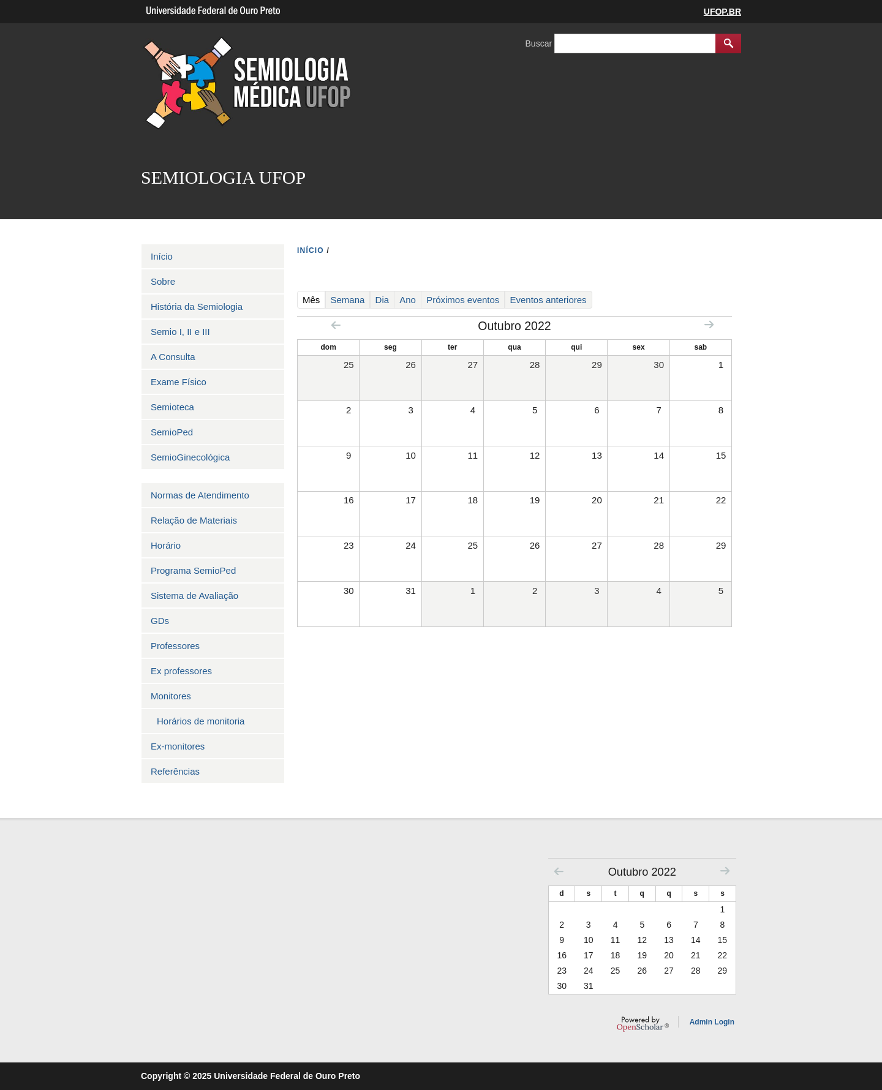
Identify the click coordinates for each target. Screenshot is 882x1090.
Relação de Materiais (194, 520)
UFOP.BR (722, 12)
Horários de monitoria (200, 721)
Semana (348, 300)
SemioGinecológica (190, 457)
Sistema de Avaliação (194, 595)
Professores (175, 646)
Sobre (163, 281)
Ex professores (181, 671)
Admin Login (712, 1022)
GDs (160, 620)
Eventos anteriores (548, 300)
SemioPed (172, 432)
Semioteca (172, 407)
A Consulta (173, 356)
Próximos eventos (462, 300)
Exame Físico (178, 382)
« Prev (336, 325)
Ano (407, 300)
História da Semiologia (197, 306)
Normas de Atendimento (200, 495)
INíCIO (310, 250)
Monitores (171, 696)
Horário (166, 545)
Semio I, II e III (180, 331)
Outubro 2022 (642, 872)
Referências (175, 771)
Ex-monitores (178, 746)
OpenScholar (643, 1024)
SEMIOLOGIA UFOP (223, 177)
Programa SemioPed (193, 570)
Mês (314, 299)
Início (162, 256)
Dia (382, 300)
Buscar (540, 43)
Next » (709, 324)
